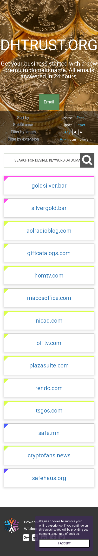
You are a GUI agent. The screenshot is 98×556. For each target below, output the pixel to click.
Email (49, 102)
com (73, 139)
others (84, 139)
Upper (67, 125)
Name (68, 118)
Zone (81, 118)
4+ (82, 132)
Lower (80, 125)
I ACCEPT (64, 543)
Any (67, 132)
